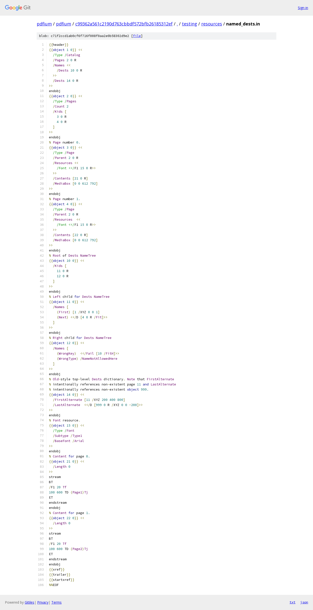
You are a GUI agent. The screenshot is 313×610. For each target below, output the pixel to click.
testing (189, 24)
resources (211, 24)
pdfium (44, 24)
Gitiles (29, 602)
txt (292, 602)
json (304, 602)
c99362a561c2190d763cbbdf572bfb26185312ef (124, 24)
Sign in (303, 7)
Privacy (42, 602)
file (137, 36)
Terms (56, 602)
